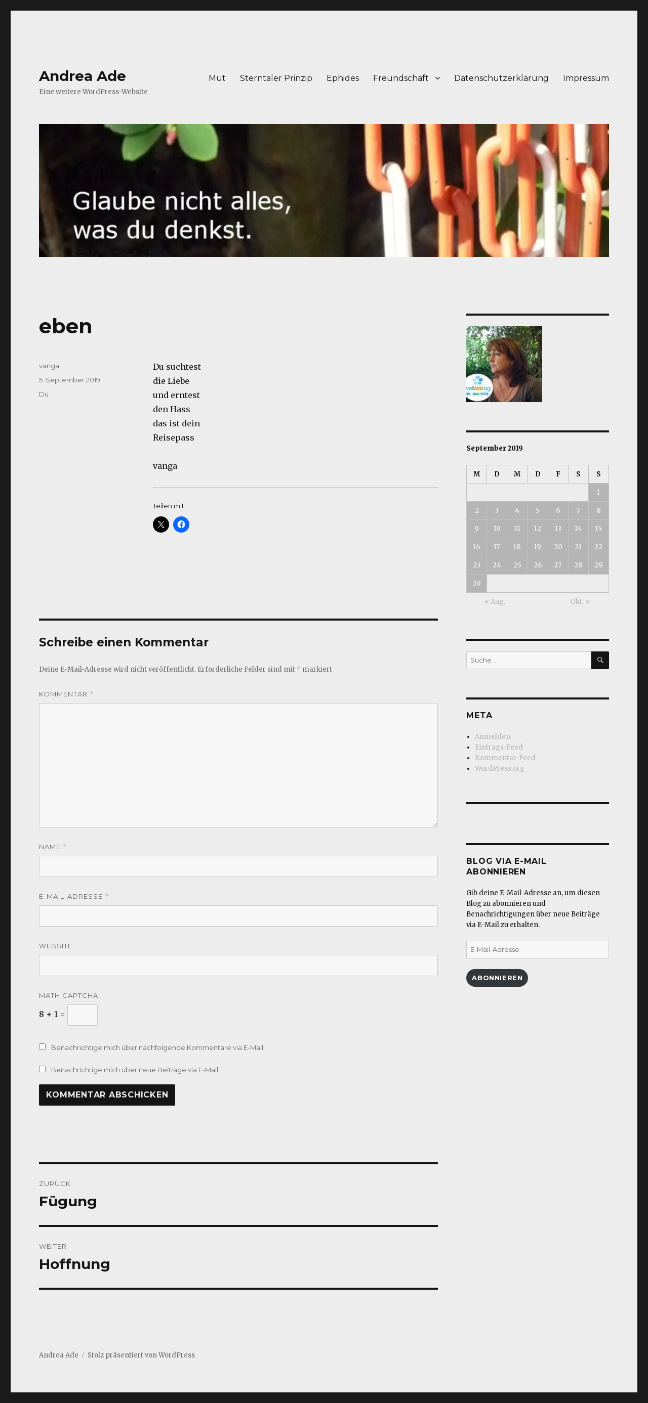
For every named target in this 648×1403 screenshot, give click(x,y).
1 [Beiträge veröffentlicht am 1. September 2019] (598, 492)
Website (55, 946)
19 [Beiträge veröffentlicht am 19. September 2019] (537, 547)
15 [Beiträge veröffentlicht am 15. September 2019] (598, 528)
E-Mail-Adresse (74, 896)
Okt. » (580, 601)
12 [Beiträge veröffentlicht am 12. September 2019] (537, 528)
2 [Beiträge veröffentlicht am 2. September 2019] (477, 510)
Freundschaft (401, 78)
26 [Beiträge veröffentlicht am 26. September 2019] (538, 565)
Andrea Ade (82, 75)
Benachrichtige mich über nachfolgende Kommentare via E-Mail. (158, 1047)
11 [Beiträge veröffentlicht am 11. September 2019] (517, 528)
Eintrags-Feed (499, 747)
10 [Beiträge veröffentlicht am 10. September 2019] (497, 528)
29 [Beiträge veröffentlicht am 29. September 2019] (598, 565)
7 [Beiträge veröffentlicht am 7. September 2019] (578, 510)
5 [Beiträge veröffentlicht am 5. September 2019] (538, 510)
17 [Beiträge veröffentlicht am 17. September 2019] (497, 547)
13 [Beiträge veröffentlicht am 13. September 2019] (558, 528)
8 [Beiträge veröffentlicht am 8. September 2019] (598, 510)
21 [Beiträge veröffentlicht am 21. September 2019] (578, 547)
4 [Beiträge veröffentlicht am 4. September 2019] (517, 510)
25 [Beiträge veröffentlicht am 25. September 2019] (517, 565)
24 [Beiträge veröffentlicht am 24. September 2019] (497, 565)
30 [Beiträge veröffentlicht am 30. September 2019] (477, 583)
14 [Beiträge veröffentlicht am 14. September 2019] (578, 528)
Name (53, 847)
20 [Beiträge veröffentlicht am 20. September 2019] (558, 547)
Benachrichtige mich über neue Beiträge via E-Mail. (135, 1070)
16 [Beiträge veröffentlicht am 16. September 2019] (476, 547)
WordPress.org (499, 768)
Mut (217, 78)
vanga (49, 366)
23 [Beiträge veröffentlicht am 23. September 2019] (476, 565)
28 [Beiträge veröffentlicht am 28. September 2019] (578, 565)
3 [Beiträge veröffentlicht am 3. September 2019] (497, 510)
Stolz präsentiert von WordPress (141, 1355)
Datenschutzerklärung (501, 78)
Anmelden (492, 736)
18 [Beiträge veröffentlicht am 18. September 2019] (517, 547)
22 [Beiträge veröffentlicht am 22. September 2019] (598, 547)
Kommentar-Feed (505, 758)
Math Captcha (68, 995)
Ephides (343, 78)
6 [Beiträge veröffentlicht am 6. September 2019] (558, 510)
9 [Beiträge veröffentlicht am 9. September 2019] (476, 528)
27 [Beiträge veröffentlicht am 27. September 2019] (558, 565)
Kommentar (66, 694)
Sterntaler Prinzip (276, 78)
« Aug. (494, 601)
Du (44, 394)
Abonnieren (497, 978)
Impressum (586, 78)
